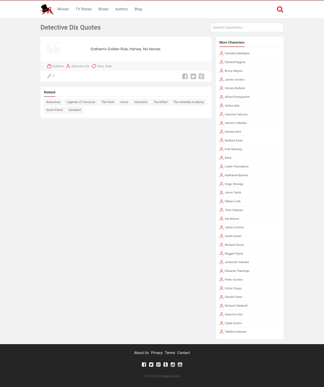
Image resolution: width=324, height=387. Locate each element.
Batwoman (53, 102)
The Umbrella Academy (188, 102)
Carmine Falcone (236, 114)
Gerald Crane (233, 297)
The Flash (107, 102)
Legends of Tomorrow (81, 102)
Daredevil (75, 110)
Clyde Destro (233, 323)
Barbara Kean (234, 140)
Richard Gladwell (236, 305)
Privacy (157, 353)
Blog (138, 9)
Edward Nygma (235, 62)
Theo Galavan (234, 210)
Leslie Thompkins (237, 166)
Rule (109, 66)
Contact (183, 353)
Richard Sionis (234, 244)
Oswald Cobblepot (237, 53)
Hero (100, 66)
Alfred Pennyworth (237, 97)
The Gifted (160, 102)
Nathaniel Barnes (236, 175)
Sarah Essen (233, 236)
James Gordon (235, 79)
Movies (63, 9)
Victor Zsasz (233, 288)
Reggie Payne (234, 253)
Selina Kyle (232, 105)
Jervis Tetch (233, 192)
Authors (121, 9)
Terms (170, 353)
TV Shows (84, 9)
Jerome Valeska (236, 123)
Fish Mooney (233, 149)
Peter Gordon (234, 279)
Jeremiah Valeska (237, 262)
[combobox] (247, 27)
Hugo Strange (234, 184)
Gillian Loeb (233, 201)
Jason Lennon (234, 227)
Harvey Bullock (235, 88)
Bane (228, 157)
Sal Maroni (232, 218)
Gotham (58, 66)
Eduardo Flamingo (237, 271)
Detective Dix (80, 66)
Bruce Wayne (234, 71)
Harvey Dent (233, 131)
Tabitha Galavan (236, 331)
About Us (141, 353)
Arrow (124, 102)
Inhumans (141, 102)
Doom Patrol (54, 110)
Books (104, 9)
